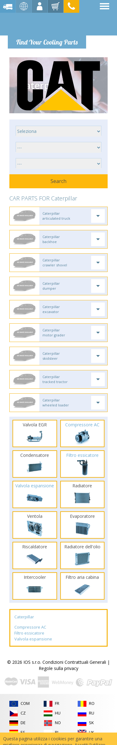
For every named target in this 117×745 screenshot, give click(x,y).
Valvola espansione (33, 639)
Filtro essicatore (29, 633)
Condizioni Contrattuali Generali (74, 662)
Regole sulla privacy (58, 668)
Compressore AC (30, 627)
